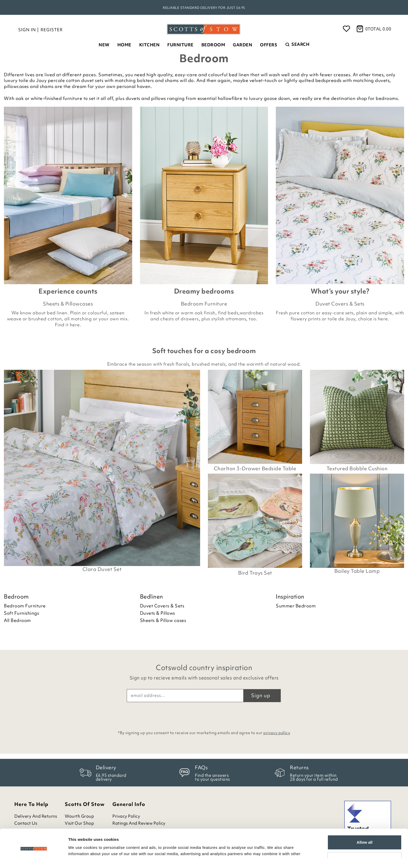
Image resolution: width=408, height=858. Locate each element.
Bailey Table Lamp (357, 571)
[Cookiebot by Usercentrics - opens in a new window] (33, 848)
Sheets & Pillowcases (68, 303)
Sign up (260, 695)
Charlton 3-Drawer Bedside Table (255, 468)
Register (52, 30)
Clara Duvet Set (102, 569)
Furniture (180, 45)
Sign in (27, 30)
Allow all (365, 815)
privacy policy (276, 732)
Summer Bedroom (296, 606)
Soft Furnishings (21, 613)
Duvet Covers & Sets (340, 303)
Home (124, 45)
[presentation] (204, 715)
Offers (268, 45)
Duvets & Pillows (157, 613)
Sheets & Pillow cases (163, 620)
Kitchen (149, 45)
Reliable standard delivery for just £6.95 (204, 7)
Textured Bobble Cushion (357, 468)
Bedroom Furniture (204, 303)
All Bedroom (17, 620)
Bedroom (213, 45)
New (104, 45)
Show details (80, 848)
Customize (365, 832)
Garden (242, 45)
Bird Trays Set (255, 572)
